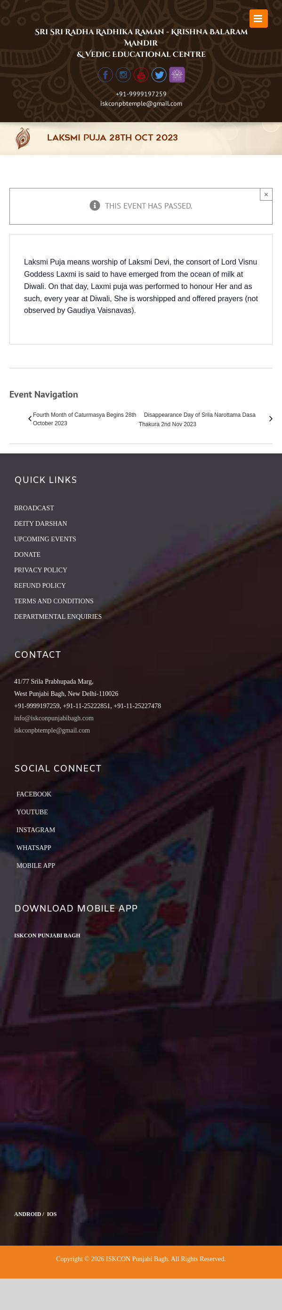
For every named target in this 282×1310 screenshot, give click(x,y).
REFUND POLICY (40, 585)
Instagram (35, 830)
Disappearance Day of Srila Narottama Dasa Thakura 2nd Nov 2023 (197, 420)
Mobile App (35, 865)
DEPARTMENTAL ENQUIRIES (58, 616)
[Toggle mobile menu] (259, 18)
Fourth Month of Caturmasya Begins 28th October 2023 (84, 419)
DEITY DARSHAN (40, 523)
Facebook (33, 794)
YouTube (32, 812)
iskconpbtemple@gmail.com (141, 103)
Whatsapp (33, 847)
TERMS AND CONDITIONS (54, 601)
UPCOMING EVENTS (45, 539)
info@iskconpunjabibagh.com (54, 718)
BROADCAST (34, 508)
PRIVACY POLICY (40, 570)
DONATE (27, 554)
